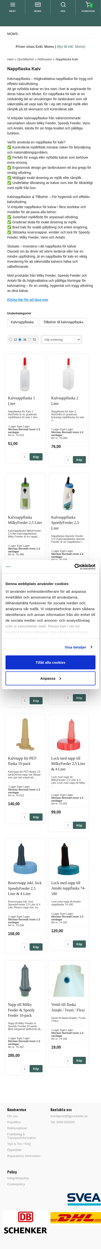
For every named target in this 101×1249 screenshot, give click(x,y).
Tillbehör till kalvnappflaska (63, 322)
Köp (36, 457)
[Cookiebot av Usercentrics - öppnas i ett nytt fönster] (74, 567)
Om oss (12, 1116)
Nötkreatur (45, 59)
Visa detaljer (75, 647)
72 (32, 339)
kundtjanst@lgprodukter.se (69, 1116)
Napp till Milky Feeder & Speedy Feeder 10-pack (21, 1009)
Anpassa (50, 678)
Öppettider (14, 1150)
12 (13, 339)
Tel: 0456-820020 (62, 1122)
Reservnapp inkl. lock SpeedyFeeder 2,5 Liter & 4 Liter (25, 888)
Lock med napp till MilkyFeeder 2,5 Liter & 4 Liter (68, 763)
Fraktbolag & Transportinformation (21, 1136)
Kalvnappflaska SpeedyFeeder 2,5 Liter (65, 522)
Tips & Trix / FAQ (19, 1144)
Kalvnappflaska (22, 322)
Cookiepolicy (16, 1184)
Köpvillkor (14, 1122)
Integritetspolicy (18, 1178)
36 (22, 339)
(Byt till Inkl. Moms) (71, 47)
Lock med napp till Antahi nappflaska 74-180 (68, 888)
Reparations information (23, 1156)
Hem (10, 59)
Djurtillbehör (26, 59)
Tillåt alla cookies (50, 662)
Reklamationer (17, 1128)
